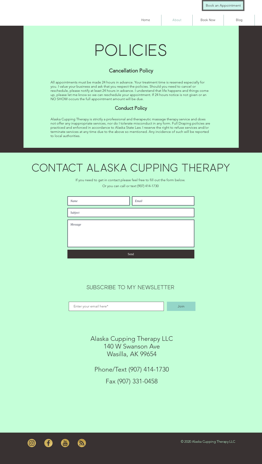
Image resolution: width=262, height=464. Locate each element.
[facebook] (48, 443)
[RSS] (82, 443)
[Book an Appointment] (223, 5)
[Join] (181, 306)
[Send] (130, 254)
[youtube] (65, 443)
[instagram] (31, 443)
